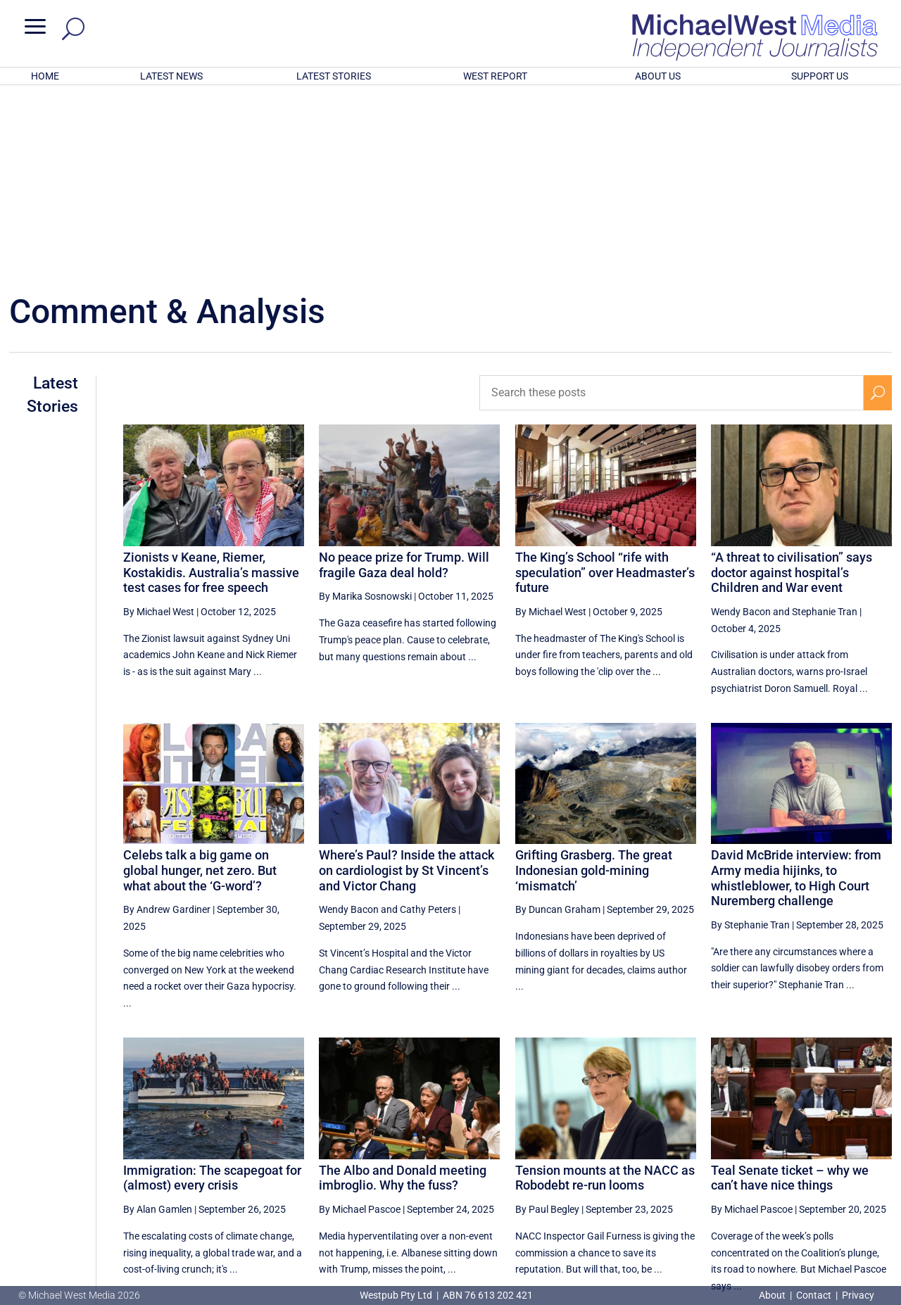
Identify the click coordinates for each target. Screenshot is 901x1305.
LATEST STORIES (333, 76)
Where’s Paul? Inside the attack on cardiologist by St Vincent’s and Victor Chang (406, 685)
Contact (813, 1295)
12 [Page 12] (702, 1164)
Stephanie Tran (824, 427)
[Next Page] (878, 1164)
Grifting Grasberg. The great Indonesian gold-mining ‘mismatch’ (593, 685)
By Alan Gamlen (157, 1024)
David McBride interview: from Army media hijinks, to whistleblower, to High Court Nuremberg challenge (796, 693)
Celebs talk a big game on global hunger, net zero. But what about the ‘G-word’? (200, 685)
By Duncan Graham (557, 725)
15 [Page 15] (809, 1164)
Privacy (858, 1295)
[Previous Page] (670, 1164)
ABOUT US (658, 76)
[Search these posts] (671, 208)
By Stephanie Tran (750, 740)
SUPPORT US (819, 76)
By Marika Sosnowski (365, 411)
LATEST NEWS (171, 76)
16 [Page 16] (845, 1164)
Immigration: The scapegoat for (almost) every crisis (212, 993)
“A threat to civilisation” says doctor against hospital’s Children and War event (791, 387)
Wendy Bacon (741, 427)
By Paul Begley (547, 1024)
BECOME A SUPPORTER (828, 1214)
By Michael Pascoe (360, 1024)
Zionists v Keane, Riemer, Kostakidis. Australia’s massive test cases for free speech (211, 387)
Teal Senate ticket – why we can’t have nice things (790, 993)
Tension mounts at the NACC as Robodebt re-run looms (605, 993)
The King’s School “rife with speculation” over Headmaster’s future (605, 387)
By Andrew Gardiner (166, 725)
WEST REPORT (495, 76)
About (773, 1295)
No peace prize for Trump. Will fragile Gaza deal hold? (404, 380)
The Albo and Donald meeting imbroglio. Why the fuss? (402, 993)
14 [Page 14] (774, 1164)
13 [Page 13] (738, 1164)
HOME (45, 76)
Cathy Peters (428, 725)
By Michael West (158, 427)
